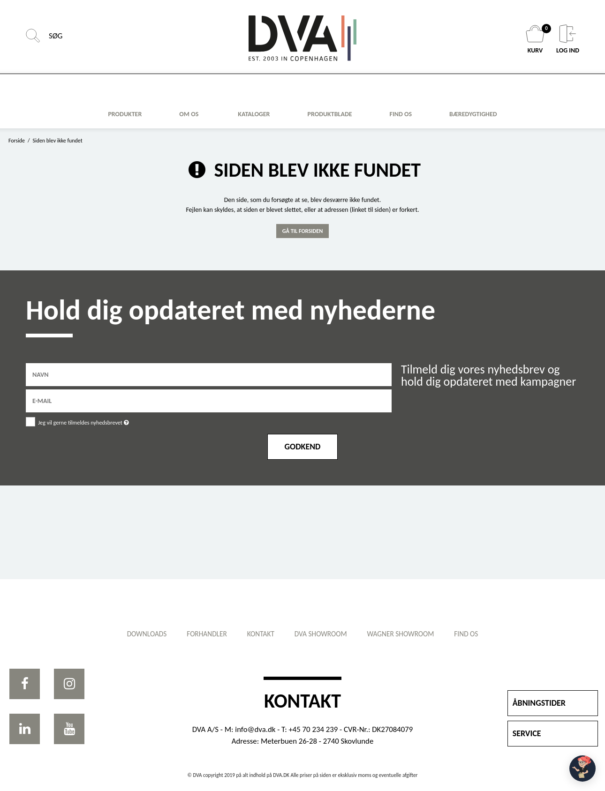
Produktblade (329, 114)
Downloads (139, 633)
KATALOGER (254, 114)
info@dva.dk (255, 729)
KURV (536, 39)
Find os (474, 633)
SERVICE (527, 733)
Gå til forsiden (302, 230)
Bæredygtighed (473, 114)
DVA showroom (322, 633)
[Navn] (209, 374)
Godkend (303, 446)
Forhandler (202, 633)
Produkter (125, 114)
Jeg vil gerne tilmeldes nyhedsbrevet (116, 421)
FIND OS (401, 114)
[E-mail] (209, 400)
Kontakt (258, 633)
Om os (188, 114)
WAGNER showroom (405, 633)
